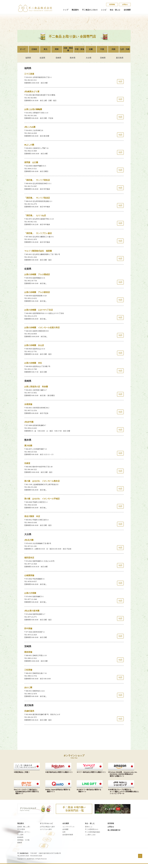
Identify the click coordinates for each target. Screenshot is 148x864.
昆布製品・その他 (23, 840)
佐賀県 (42, 58)
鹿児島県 (119, 58)
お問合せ (125, 4)
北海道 (34, 49)
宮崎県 (103, 58)
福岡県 (28, 58)
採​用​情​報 (112, 4)
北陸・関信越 (68, 49)
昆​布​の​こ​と (88, 827)
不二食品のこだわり (90, 10)
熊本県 (72, 58)
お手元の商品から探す (47, 827)
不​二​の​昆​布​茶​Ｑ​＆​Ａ (91, 829)
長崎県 (58, 58)
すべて (23, 49)
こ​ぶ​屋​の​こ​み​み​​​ (90, 834)
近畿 (91, 49)
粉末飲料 (20, 837)
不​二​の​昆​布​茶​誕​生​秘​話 (92, 832)
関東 (57, 49)
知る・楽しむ (115, 10)
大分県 (88, 58)
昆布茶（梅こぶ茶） (24, 827)
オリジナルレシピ (46, 823)
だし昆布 (20, 834)
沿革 (63, 832)
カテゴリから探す (46, 829)
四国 (113, 49)
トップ (65, 10)
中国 (102, 49)
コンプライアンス (68, 827)
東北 (45, 49)
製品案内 (75, 10)
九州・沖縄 (124, 49)
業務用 (19, 842)
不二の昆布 (21, 829)
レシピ (103, 10)
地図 (120, 81)
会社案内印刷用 (67, 834)
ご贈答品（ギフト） (24, 832)
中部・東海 (79, 49)
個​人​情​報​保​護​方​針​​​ (114, 830)
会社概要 (127, 10)
